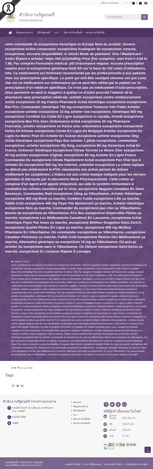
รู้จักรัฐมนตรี (44, 32)
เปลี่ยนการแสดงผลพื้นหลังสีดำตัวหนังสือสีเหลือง (140, 3)
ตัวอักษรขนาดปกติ (123, 3)
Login (16, 423)
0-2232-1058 (19, 417)
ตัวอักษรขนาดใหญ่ (130, 3)
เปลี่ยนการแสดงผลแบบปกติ (137, 3)
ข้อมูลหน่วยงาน (24, 32)
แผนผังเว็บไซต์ (72, 464)
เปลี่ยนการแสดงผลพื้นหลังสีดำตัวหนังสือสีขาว (133, 3)
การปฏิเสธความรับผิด (135, 464)
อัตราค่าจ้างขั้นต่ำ (73, 32)
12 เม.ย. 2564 (25, 368)
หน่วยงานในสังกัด (95, 32)
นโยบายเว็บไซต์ (112, 464)
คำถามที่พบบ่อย (92, 464)
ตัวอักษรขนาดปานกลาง (126, 3)
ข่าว (57, 32)
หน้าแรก (77, 402)
